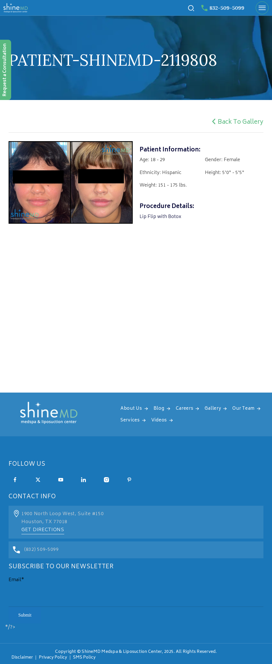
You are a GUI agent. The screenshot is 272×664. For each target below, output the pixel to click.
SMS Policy (84, 657)
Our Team (243, 408)
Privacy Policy (53, 657)
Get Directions (42, 530)
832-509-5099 (222, 8)
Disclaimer (22, 657)
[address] (136, 335)
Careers (185, 408)
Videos (159, 420)
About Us (131, 408)
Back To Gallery (236, 122)
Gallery (213, 408)
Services (130, 420)
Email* (16, 580)
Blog (159, 408)
